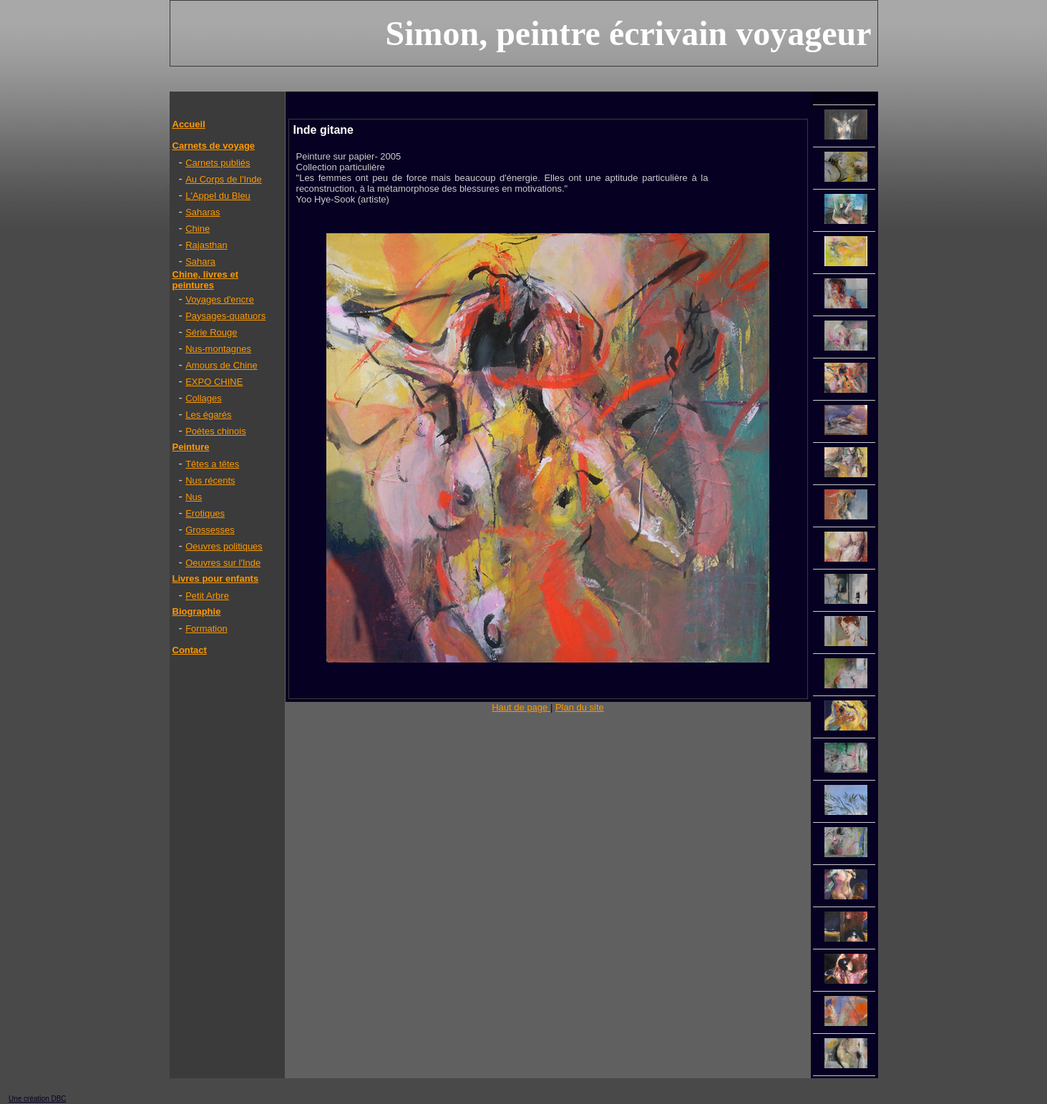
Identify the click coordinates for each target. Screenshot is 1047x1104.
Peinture (191, 446)
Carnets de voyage (213, 145)
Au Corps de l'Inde (223, 179)
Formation (206, 628)
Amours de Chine (221, 365)
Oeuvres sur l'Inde (222, 562)
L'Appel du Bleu (217, 195)
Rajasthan (206, 245)
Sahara (200, 261)
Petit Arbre (207, 595)
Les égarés (208, 414)
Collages (203, 398)
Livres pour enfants (215, 578)
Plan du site (579, 707)
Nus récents (210, 480)
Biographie (196, 611)
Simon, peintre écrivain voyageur (628, 33)
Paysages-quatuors (225, 316)
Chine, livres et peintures (205, 279)
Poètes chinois (215, 431)
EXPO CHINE (214, 381)
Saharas (202, 212)
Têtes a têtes (212, 464)
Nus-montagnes (218, 348)
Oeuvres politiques (224, 546)
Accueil (188, 124)
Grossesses (210, 529)
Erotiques (205, 513)
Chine (197, 228)
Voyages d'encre (219, 299)
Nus (193, 497)
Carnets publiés (217, 162)
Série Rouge (211, 332)
